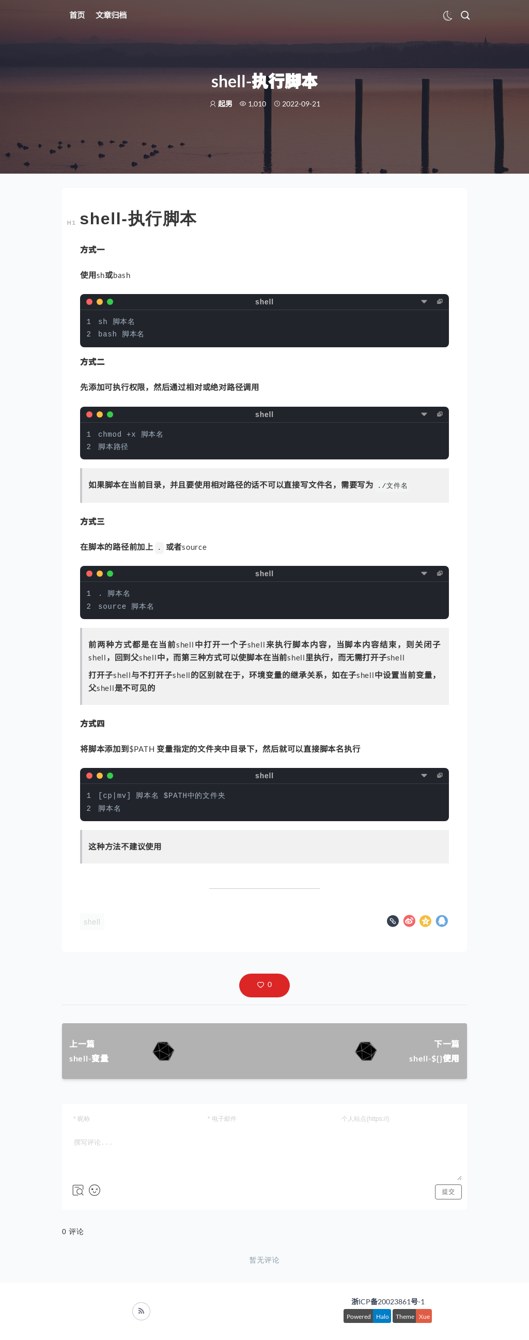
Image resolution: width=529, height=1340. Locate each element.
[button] (264, 985)
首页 (77, 15)
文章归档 (111, 15)
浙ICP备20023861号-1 (388, 1301)
